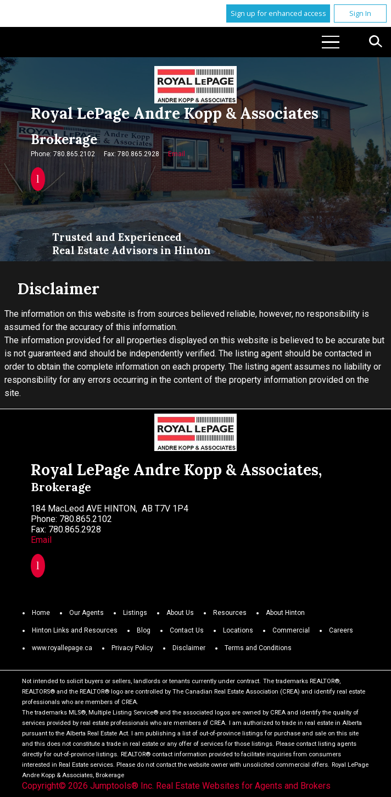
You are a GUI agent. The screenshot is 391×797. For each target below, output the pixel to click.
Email (176, 154)
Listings (135, 613)
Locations (238, 630)
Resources (230, 613)
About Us (180, 613)
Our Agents (86, 613)
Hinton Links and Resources (75, 630)
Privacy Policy (132, 648)
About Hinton (285, 613)
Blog (143, 630)
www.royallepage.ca (62, 648)
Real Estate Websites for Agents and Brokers (243, 785)
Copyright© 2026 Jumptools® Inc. (88, 785)
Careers (341, 630)
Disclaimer (188, 648)
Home (41, 613)
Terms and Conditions (258, 648)
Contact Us (187, 630)
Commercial (291, 630)
